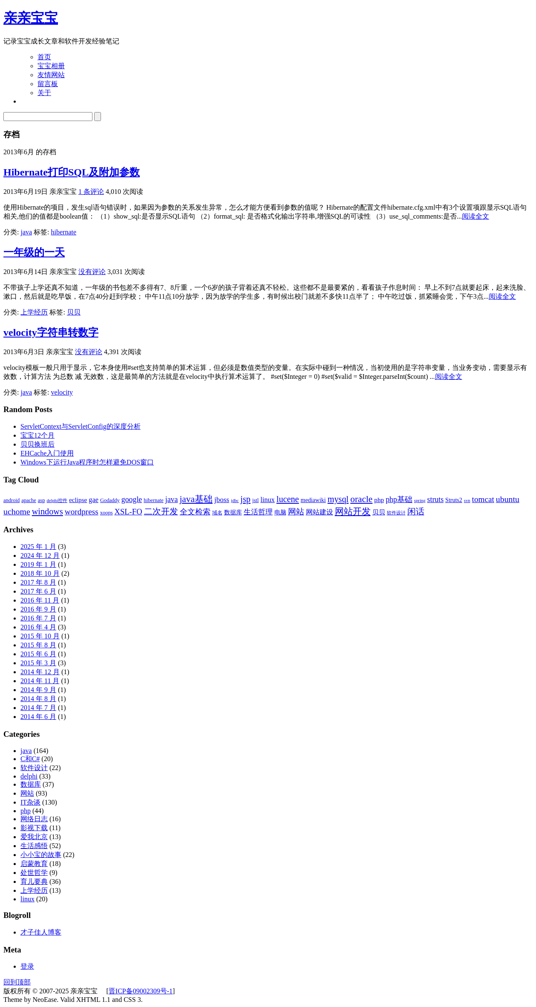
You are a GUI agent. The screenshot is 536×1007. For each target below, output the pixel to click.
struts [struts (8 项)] (435, 499)
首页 (44, 57)
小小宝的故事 (40, 854)
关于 (44, 92)
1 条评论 (91, 191)
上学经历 (34, 312)
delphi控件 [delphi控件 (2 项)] (56, 500)
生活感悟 (34, 845)
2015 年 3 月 (38, 663)
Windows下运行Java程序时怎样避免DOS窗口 (87, 462)
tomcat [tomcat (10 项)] (483, 499)
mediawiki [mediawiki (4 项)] (313, 500)
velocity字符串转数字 (50, 332)
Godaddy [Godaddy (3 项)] (110, 500)
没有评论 (92, 271)
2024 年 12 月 (40, 555)
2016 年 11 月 (39, 600)
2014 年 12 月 (40, 671)
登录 (27, 966)
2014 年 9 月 (38, 689)
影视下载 (34, 827)
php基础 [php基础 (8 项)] (399, 499)
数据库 (30, 784)
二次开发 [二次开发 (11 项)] (161, 511)
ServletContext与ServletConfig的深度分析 (80, 426)
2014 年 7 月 (38, 707)
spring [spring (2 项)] (420, 500)
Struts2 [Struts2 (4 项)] (453, 500)
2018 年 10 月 (40, 573)
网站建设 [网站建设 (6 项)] (319, 512)
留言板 (47, 83)
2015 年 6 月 (38, 654)
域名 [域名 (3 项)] (217, 513)
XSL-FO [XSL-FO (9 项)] (128, 511)
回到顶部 (17, 982)
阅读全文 (475, 216)
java (26, 232)
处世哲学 (34, 872)
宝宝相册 (51, 65)
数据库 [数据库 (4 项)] (233, 512)
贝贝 (74, 312)
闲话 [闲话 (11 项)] (415, 511)
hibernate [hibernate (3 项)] (153, 500)
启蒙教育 (34, 863)
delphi (28, 776)
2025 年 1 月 (38, 546)
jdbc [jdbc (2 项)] (235, 500)
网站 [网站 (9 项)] (296, 511)
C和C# (30, 758)
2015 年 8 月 (38, 645)
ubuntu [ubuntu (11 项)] (507, 499)
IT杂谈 (30, 802)
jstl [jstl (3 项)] (255, 500)
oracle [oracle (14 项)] (361, 499)
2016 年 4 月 (38, 627)
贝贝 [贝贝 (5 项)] (378, 512)
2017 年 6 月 (38, 591)
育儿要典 (34, 881)
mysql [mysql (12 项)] (338, 499)
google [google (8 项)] (131, 499)
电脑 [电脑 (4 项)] (280, 512)
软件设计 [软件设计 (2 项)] (396, 513)
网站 (27, 793)
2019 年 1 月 (38, 564)
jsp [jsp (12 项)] (245, 499)
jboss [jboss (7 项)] (221, 500)
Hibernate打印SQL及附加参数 (71, 172)
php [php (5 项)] (379, 499)
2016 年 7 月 (38, 618)
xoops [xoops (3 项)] (106, 513)
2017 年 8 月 (38, 582)
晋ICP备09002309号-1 (141, 991)
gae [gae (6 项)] (93, 500)
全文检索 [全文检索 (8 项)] (195, 512)
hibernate (64, 232)
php (25, 810)
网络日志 (34, 818)
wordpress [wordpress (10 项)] (81, 511)
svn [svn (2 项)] (467, 500)
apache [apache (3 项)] (28, 500)
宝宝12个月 (37, 435)
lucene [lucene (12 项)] (288, 499)
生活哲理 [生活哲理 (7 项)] (258, 512)
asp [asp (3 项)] (41, 500)
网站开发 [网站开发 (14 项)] (353, 511)
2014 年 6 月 (38, 716)
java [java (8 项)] (171, 499)
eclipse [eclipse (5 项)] (78, 499)
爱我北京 (34, 836)
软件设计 (34, 767)
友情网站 (51, 74)
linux (27, 899)
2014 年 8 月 (38, 698)
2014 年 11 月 (39, 680)
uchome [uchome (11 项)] (16, 511)
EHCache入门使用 (47, 453)
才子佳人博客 (40, 932)
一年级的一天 (34, 252)
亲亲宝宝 (30, 18)
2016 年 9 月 (38, 609)
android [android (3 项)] (11, 500)
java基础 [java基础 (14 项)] (196, 499)
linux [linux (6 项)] (267, 500)
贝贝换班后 (37, 444)
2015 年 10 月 (40, 636)
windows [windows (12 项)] (47, 511)
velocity (62, 392)
